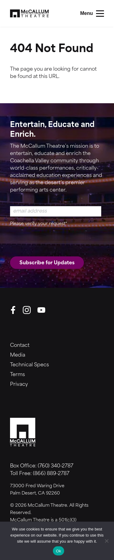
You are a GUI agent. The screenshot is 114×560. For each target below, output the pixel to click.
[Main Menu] (92, 13)
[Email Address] (55, 211)
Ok (58, 551)
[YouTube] (41, 310)
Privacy (19, 384)
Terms (17, 374)
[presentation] (56, 240)
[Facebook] (13, 310)
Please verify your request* (38, 224)
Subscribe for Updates (46, 263)
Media (17, 355)
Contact (19, 345)
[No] (106, 541)
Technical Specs (29, 365)
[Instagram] (27, 310)
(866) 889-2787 (51, 473)
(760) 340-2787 (55, 466)
